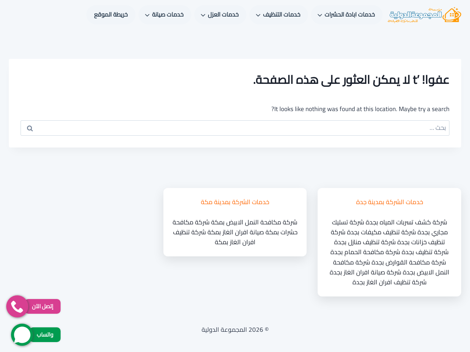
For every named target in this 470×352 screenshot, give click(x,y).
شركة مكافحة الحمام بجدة (365, 252)
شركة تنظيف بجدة (425, 252)
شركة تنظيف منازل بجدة (365, 242)
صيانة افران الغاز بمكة (235, 232)
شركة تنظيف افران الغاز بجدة (389, 282)
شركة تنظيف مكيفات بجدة (381, 232)
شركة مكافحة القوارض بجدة (409, 262)
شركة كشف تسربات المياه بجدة (406, 222)
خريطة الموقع (111, 14)
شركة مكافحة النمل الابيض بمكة (254, 222)
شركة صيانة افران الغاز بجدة (365, 272)
